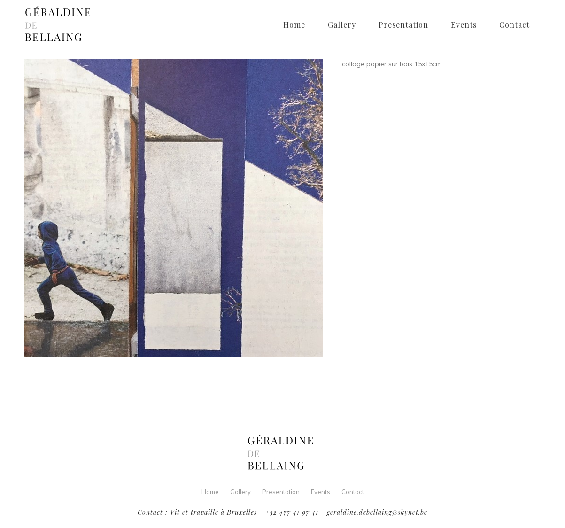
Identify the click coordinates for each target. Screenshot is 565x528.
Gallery (240, 492)
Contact (352, 492)
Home (210, 492)
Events (320, 492)
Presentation (281, 492)
